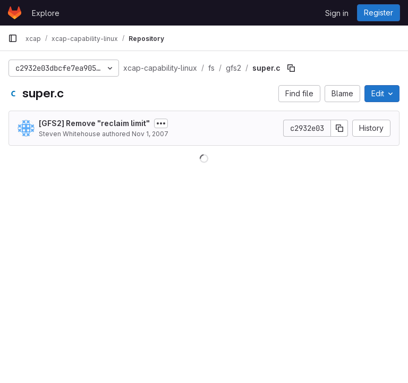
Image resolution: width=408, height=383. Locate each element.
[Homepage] (14, 12)
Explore (46, 13)
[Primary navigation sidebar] (12, 38)
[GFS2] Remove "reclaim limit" (94, 123)
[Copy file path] (291, 68)
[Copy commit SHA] (339, 128)
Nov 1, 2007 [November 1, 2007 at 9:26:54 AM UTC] (150, 134)
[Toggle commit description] (161, 123)
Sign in (336, 13)
